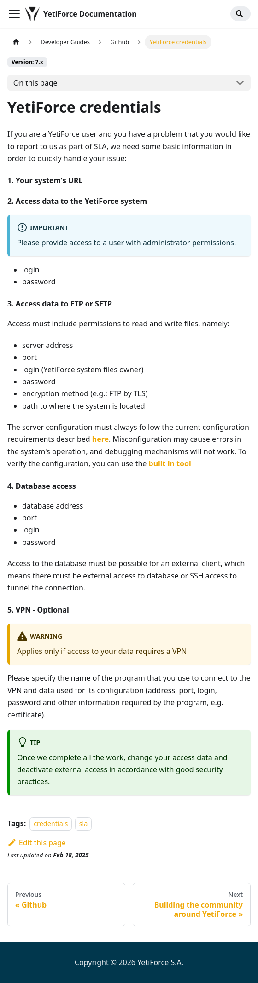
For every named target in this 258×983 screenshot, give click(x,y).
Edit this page (36, 843)
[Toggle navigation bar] (14, 14)
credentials (51, 823)
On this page (35, 83)
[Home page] (16, 42)
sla (83, 823)
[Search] (240, 13)
